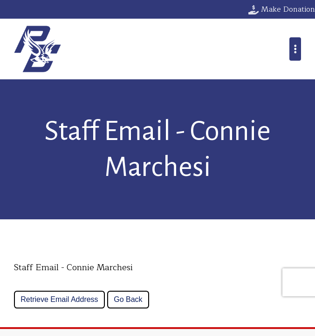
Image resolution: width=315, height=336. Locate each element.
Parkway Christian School (37, 49)
